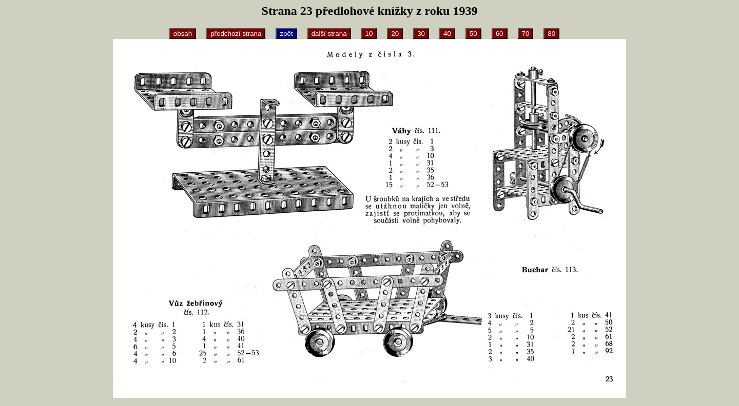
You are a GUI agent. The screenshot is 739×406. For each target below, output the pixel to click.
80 (551, 33)
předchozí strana (235, 33)
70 (526, 33)
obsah (182, 33)
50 (473, 33)
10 (369, 33)
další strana (329, 33)
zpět (286, 33)
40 (447, 33)
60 (499, 33)
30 (421, 33)
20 (395, 33)
